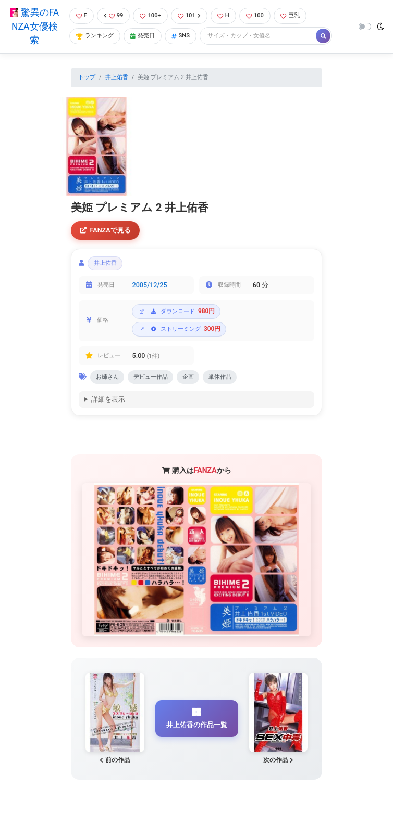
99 (114, 15)
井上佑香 (116, 77)
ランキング (95, 35)
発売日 (142, 35)
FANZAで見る (105, 230)
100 (255, 15)
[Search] (258, 36)
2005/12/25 (149, 285)
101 (189, 15)
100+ (150, 15)
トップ (86, 77)
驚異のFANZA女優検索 (34, 26)
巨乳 (290, 15)
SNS (180, 35)
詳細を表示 (108, 399)
